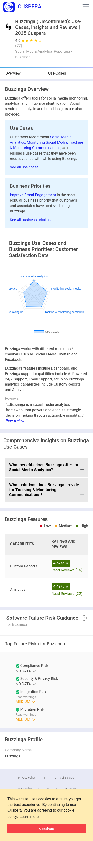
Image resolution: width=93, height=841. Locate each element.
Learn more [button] (29, 817)
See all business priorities (31, 220)
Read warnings (26, 697)
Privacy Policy (26, 777)
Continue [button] (46, 829)
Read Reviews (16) (67, 570)
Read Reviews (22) (67, 593)
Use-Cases (57, 73)
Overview (13, 73)
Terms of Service (63, 777)
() (18, 46)
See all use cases (24, 167)
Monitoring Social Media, (48, 142)
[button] (86, 7)
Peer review (15, 421)
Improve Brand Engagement (33, 195)
